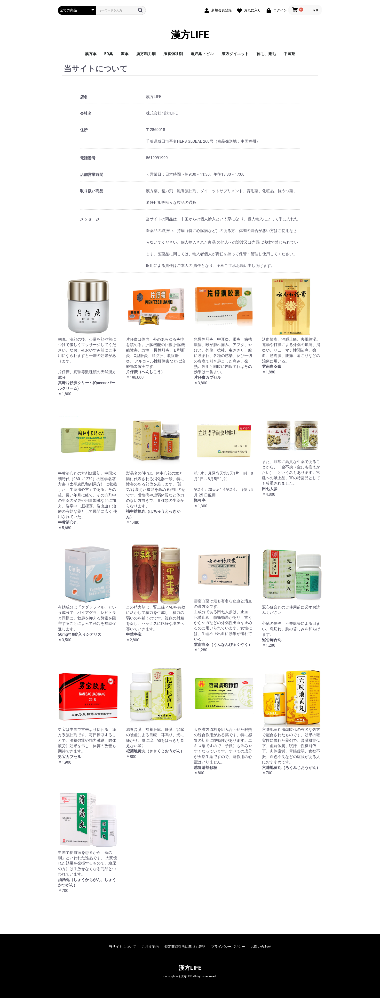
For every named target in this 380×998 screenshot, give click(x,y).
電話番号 (87, 158)
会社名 (86, 113)
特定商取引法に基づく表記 (185, 947)
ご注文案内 (150, 947)
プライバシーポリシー (228, 947)
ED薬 (108, 53)
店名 (84, 97)
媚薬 (124, 53)
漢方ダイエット (235, 53)
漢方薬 (90, 53)
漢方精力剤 (146, 53)
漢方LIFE (190, 35)
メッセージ (89, 219)
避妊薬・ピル (202, 53)
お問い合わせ (261, 947)
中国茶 (289, 53)
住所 (84, 130)
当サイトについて (122, 947)
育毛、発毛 (266, 53)
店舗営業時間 (91, 174)
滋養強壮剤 (173, 53)
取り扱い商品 (91, 191)
